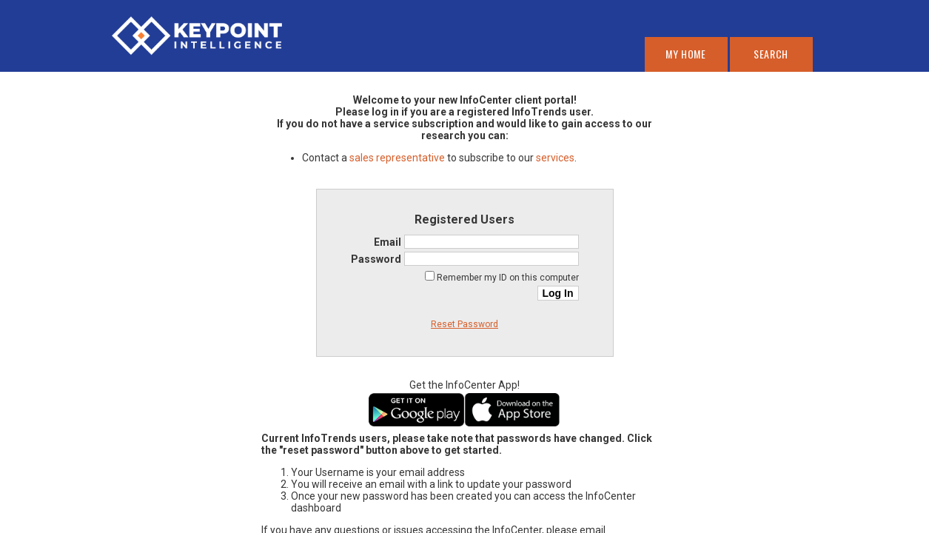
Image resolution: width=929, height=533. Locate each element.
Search (771, 53)
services (555, 158)
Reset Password (464, 324)
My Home (685, 53)
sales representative (397, 158)
